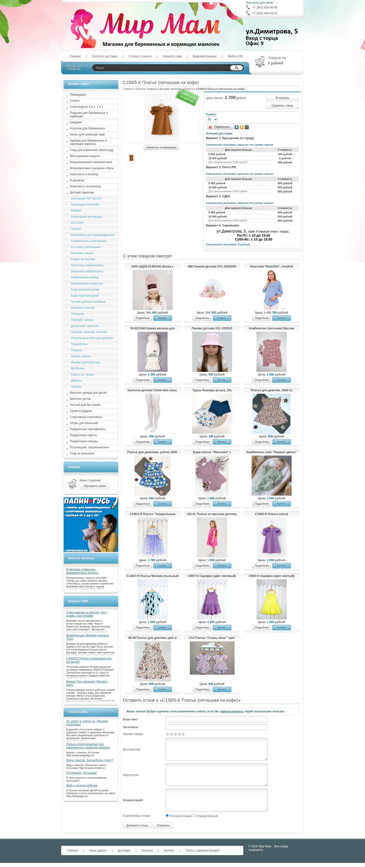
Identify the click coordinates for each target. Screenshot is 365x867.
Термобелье (79, 344)
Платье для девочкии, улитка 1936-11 (152, 452)
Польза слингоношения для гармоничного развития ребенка (88, 745)
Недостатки (130, 775)
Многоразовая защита (85, 156)
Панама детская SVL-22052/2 (212, 328)
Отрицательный (207, 816)
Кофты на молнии (83, 259)
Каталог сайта (78, 84)
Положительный (180, 816)
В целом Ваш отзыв (136, 815)
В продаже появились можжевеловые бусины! (82, 571)
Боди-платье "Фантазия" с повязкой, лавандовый (212, 452)
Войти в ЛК (235, 56)
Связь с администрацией (203, 850)
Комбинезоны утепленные (89, 241)
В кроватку (77, 180)
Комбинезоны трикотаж (87, 283)
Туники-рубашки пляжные (88, 301)
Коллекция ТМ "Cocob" (86, 198)
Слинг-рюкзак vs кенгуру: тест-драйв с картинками (87, 614)
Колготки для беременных (87, 128)
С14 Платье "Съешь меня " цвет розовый (212, 638)
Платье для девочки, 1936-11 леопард (271, 390)
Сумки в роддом (81, 411)
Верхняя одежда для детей (88, 392)
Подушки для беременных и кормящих (89, 114)
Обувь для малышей (84, 423)
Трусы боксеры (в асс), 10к (212, 390)
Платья (76, 229)
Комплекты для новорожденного (93, 235)
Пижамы (77, 350)
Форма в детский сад (85, 362)
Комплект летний (82, 307)
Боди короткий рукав (85, 295)
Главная (75, 56)
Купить (162, 318)
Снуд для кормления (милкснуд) (91, 150)
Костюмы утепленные (86, 247)
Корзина (74, 467)
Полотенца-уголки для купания (92, 338)
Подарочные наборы (84, 441)
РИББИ (76, 210)
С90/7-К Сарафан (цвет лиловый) (212, 576)
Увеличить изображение (161, 147)
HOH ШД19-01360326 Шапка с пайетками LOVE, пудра (152, 267)
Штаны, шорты (81, 356)
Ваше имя (130, 719)
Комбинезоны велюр (85, 277)
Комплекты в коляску (84, 174)
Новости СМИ (78, 601)
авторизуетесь (232, 711)
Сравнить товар (282, 105)
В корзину (282, 98)
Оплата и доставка (104, 56)
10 (183, 734)
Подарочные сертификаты (88, 429)
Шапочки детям (80, 398)
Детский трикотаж (170, 88)
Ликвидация (78, 94)
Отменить (163, 825)
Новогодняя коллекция (86, 216)
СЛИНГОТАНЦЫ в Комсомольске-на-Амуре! (89, 660)
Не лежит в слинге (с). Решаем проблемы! (87, 722)
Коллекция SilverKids (85, 204)
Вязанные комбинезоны (87, 271)
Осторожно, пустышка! (81, 773)
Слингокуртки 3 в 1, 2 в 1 (86, 106)
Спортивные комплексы (86, 417)
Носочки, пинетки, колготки (89, 332)
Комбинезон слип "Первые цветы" (271, 452)
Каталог (169, 850)
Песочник (77, 314)
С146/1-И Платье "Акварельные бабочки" (152, 514)
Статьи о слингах (140, 56)
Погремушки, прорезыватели (89, 447)
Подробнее (143, 318)
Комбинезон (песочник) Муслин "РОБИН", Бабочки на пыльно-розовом (271, 329)
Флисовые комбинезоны (87, 265)
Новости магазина (81, 558)
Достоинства (131, 749)
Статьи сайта (78, 712)
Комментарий (133, 800)
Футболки (77, 368)
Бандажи (76, 122)
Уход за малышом (82, 453)
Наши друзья (98, 850)
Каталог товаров (146, 88)
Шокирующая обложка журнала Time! (87, 637)
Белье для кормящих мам (87, 134)
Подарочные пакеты (83, 435)
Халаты (76, 386)
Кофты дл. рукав (82, 374)
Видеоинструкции (205, 56)
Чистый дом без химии (85, 405)
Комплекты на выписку (85, 186)
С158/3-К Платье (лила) (271, 514)
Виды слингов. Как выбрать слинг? (89, 760)
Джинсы (76, 380)
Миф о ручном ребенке (82, 785)
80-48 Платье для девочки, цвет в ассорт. (152, 638)
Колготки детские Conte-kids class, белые (152, 390)
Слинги (75, 100)
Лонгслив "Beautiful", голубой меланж (271, 267)
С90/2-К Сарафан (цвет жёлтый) (272, 576)
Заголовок (130, 727)
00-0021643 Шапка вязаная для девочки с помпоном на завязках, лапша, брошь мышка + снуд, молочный (152, 329)
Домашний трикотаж (85, 326)
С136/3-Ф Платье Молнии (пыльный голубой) (152, 576)
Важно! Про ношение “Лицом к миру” (87, 683)
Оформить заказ (95, 486)
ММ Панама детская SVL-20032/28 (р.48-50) (212, 267)
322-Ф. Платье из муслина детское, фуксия (212, 514)
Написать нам (172, 56)
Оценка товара (133, 734)
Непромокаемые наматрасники (91, 162)
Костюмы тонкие (82, 253)
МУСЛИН (77, 223)
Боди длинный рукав (85, 289)
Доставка (124, 850)
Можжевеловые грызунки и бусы (92, 168)
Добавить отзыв (137, 825)
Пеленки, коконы (82, 320)
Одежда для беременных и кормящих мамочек (88, 142)
